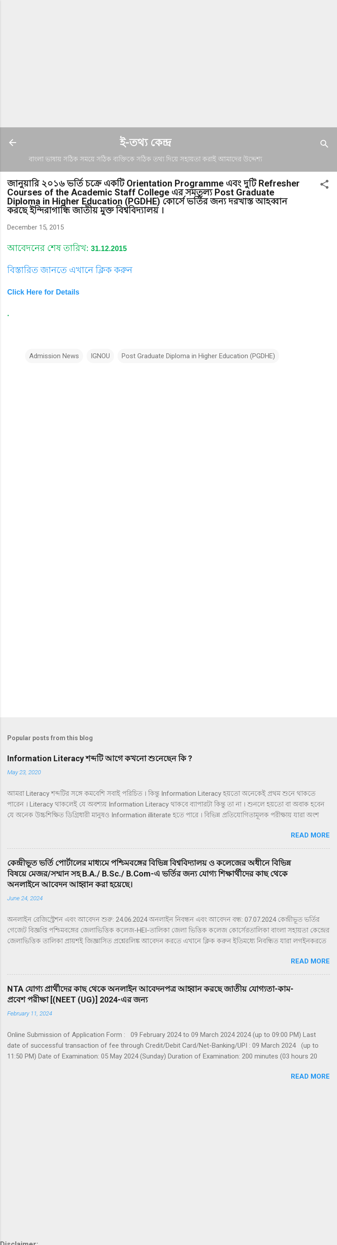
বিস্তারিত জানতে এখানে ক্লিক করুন (69, 270)
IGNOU (100, 356)
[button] (324, 186)
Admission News (54, 356)
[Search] (324, 145)
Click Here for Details (43, 292)
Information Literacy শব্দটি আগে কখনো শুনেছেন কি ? (99, 758)
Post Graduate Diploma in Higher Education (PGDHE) (198, 356)
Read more (310, 835)
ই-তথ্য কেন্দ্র (145, 142)
